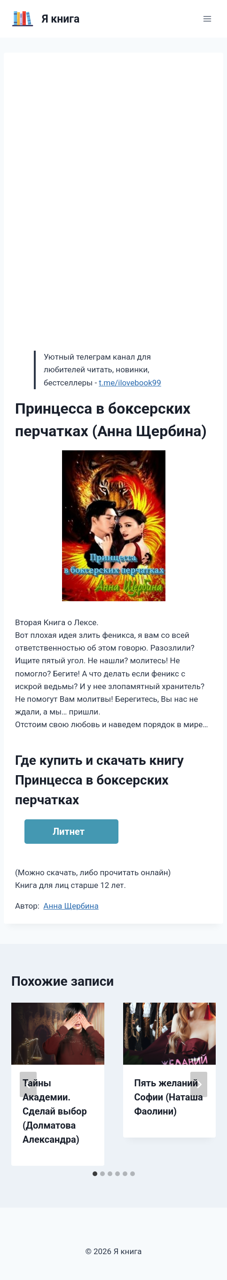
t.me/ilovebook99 (130, 382)
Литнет (69, 831)
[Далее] (198, 1084)
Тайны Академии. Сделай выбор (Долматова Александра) (55, 1111)
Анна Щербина (70, 906)
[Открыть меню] (207, 18)
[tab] (95, 1173)
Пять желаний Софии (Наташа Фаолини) (168, 1097)
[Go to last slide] (28, 1084)
